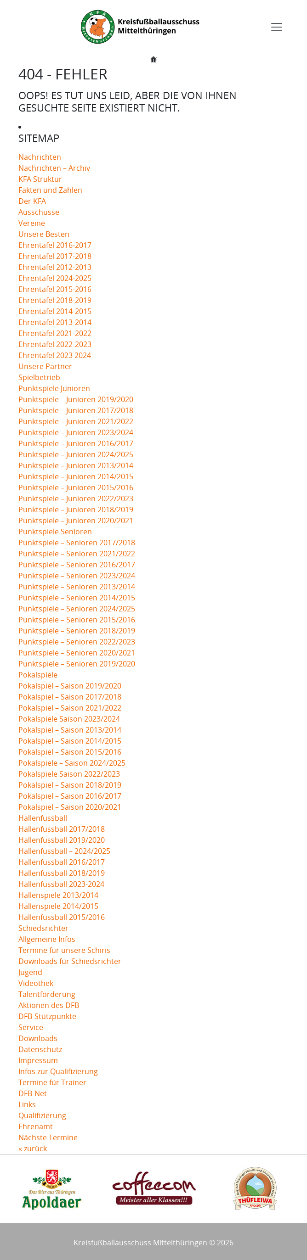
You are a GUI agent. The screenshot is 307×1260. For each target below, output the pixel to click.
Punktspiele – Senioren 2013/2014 (76, 587)
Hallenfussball (42, 818)
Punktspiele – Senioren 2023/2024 (76, 576)
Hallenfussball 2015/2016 (61, 917)
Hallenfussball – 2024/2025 (64, 851)
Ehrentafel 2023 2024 (54, 355)
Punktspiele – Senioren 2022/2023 (76, 642)
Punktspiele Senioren (55, 531)
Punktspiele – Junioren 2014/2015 (75, 476)
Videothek (35, 983)
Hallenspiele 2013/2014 (58, 895)
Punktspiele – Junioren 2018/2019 (75, 509)
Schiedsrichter (43, 928)
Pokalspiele (37, 675)
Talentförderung (46, 994)
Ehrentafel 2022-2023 (54, 344)
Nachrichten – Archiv (54, 168)
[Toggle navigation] (276, 27)
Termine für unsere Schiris (64, 950)
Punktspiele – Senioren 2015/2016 (76, 620)
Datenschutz (40, 1049)
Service (30, 1027)
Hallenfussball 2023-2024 (61, 884)
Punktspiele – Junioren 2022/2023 (75, 498)
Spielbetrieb (39, 377)
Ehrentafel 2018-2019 (54, 300)
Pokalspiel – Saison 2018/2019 (69, 785)
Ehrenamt (35, 1126)
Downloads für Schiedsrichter (69, 961)
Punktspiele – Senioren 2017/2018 (76, 543)
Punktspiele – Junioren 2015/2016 (75, 487)
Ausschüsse (38, 212)
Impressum (38, 1060)
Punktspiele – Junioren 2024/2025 (75, 454)
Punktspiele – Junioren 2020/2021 (75, 520)
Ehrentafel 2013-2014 (54, 322)
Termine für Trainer (52, 1082)
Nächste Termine (48, 1137)
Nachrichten (39, 157)
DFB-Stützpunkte (47, 1016)
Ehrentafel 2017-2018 (54, 256)
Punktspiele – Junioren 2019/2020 (75, 399)
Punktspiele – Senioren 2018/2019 (76, 631)
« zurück (32, 1148)
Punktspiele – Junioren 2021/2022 (75, 421)
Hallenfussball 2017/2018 (61, 829)
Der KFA (32, 201)
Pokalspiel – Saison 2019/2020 (69, 686)
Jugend (30, 972)
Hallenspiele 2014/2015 (58, 906)
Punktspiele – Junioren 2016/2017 (75, 443)
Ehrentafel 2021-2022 (54, 333)
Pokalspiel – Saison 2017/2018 (69, 697)
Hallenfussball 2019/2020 (61, 840)
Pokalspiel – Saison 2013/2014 (69, 730)
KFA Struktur (40, 179)
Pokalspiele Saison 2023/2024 (69, 719)
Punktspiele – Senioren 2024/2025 (76, 609)
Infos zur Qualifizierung (58, 1071)
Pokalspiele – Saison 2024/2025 (71, 763)
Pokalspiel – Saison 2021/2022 (69, 708)
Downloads (37, 1038)
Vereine (31, 223)
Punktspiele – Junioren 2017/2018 (75, 410)
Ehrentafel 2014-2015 (54, 311)
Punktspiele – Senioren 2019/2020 (76, 664)
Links (27, 1104)
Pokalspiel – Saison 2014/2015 (69, 741)
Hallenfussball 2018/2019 (61, 873)
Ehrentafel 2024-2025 (54, 278)
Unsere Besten (43, 234)
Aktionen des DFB (48, 1005)
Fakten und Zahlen (50, 190)
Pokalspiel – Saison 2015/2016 (69, 752)
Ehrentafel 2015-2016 (54, 289)
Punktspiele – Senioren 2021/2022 (76, 554)
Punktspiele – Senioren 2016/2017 (76, 565)
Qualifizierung (42, 1115)
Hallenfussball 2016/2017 (61, 862)
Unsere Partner (45, 366)
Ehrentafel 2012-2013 (54, 267)
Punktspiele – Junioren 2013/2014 (75, 465)
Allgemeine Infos (46, 939)
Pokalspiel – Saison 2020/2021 (69, 807)
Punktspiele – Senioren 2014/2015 (76, 598)
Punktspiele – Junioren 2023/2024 (75, 432)
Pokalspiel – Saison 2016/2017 (69, 796)
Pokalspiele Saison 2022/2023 (69, 774)
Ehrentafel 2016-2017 (54, 245)
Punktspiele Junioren (54, 388)
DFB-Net (32, 1093)
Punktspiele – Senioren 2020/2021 (76, 653)
